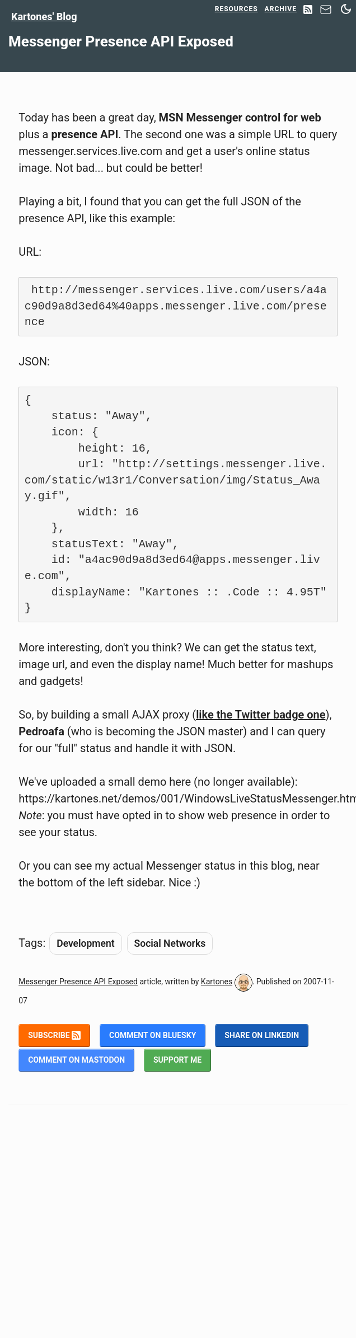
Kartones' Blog (44, 16)
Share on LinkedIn (261, 1035)
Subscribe (54, 1035)
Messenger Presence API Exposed (78, 981)
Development (85, 943)
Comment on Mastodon (76, 1059)
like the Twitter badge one (260, 714)
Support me (177, 1059)
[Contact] (326, 12)
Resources (236, 9)
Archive (281, 9)
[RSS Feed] (308, 10)
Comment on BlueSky (152, 1035)
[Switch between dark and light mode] (346, 9)
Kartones (216, 981)
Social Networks (170, 943)
